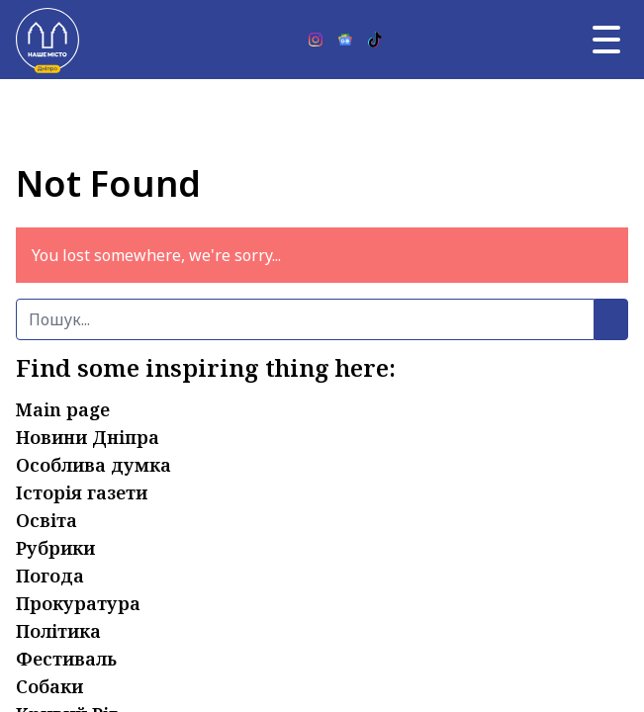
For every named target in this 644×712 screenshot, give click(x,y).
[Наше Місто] (47, 39)
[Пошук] (305, 319)
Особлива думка (93, 465)
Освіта (46, 520)
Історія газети (81, 492)
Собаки (49, 686)
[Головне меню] (606, 39)
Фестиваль (66, 658)
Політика (58, 631)
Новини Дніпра (87, 437)
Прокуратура (78, 603)
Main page (63, 409)
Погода (50, 575)
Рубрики (55, 548)
